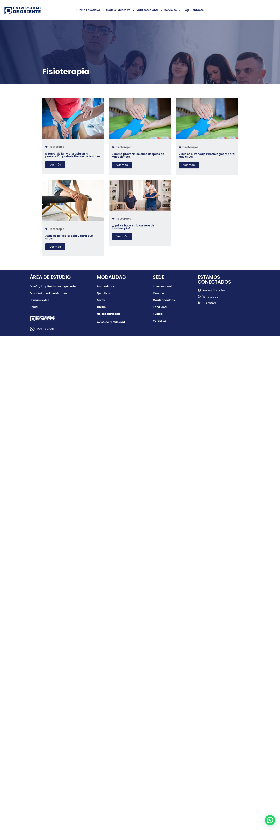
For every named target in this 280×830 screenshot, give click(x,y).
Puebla (157, 314)
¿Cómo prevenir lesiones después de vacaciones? (138, 155)
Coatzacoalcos (164, 300)
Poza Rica (160, 307)
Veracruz (159, 321)
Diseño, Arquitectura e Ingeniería (53, 286)
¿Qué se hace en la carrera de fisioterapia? (133, 227)
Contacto (197, 10)
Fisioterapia (56, 147)
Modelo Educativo (120, 10)
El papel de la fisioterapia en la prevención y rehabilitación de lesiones (72, 155)
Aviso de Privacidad (111, 322)
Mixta (101, 300)
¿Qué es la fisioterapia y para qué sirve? (69, 237)
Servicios (172, 10)
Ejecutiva (103, 293)
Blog (186, 10)
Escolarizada (106, 286)
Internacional (162, 286)
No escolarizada (108, 314)
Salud (34, 307)
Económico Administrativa (48, 293)
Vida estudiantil (149, 10)
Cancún (158, 293)
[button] (270, 820)
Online (101, 307)
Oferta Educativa (90, 10)
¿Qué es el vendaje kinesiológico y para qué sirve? (207, 155)
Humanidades (39, 300)
